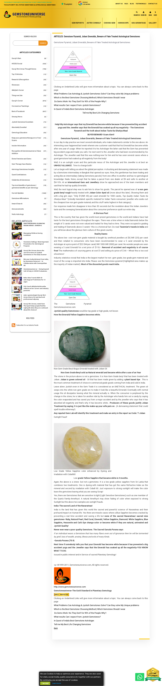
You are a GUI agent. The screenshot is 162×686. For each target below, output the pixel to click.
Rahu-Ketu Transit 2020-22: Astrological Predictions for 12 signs (34, 280)
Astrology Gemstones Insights (23, 169)
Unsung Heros (17, 117)
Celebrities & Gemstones (21, 180)
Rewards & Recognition (20, 79)
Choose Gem (109, 23)
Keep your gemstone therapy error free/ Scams (26, 139)
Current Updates (18, 193)
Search (137, 13)
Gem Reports (78, 23)
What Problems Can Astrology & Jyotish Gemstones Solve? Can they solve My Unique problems (96, 94)
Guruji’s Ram (16, 58)
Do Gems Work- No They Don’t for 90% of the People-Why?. (80, 101)
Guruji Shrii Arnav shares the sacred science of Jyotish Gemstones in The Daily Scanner (35, 252)
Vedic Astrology (18, 214)
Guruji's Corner (17, 101)
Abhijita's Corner (18, 90)
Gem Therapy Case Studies (22, 164)
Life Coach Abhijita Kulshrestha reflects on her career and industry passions (36, 288)
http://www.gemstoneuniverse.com (70, 587)
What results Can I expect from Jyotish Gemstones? (77, 105)
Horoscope (123, 23)
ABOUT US (119, 4)
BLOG (132, 4)
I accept (45, 683)
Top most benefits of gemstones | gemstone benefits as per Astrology (25, 186)
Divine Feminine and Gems (21, 159)
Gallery (152, 23)
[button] (155, 14)
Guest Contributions (19, 175)
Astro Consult (94, 23)
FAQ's (126, 4)
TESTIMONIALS (141, 4)
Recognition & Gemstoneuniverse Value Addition (26, 152)
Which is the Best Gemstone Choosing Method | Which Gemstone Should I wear (89, 97)
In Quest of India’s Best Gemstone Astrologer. (74, 109)
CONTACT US (152, 4)
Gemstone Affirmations (20, 198)
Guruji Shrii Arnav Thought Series (24, 69)
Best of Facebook (18, 111)
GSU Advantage (139, 23)
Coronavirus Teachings (20, 106)
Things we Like (17, 95)
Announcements (18, 209)
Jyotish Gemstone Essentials (22, 122)
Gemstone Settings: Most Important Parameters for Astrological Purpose (36, 244)
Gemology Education (19, 132)
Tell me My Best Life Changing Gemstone (100, 113)
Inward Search (17, 204)
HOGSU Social (17, 64)
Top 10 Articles (17, 74)
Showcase (15, 85)
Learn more (56, 683)
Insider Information (19, 146)
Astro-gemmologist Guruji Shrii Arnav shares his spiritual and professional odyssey (35, 297)
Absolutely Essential (19, 127)
